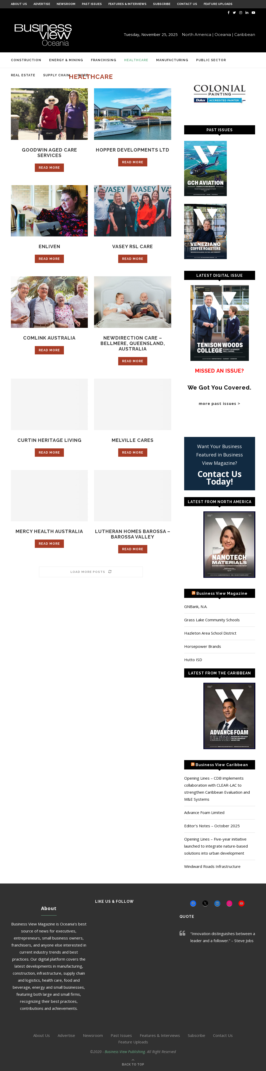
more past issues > (219, 403)
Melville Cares (133, 440)
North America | (198, 34)
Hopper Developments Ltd (132, 150)
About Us (19, 4)
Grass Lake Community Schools (212, 619)
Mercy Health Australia (49, 531)
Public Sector (211, 60)
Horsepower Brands (202, 646)
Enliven (49, 246)
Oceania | (224, 34)
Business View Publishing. (126, 1051)
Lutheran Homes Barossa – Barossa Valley (132, 534)
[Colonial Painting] (219, 94)
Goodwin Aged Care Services (49, 152)
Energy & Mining (66, 60)
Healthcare (136, 60)
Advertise (42, 4)
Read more (49, 168)
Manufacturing (172, 60)
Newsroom (66, 4)
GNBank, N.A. (195, 606)
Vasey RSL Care (132, 246)
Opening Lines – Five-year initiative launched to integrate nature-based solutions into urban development (216, 846)
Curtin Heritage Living (49, 440)
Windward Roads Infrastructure (212, 866)
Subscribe (161, 4)
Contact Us (187, 4)
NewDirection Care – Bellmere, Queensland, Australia (132, 343)
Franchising (103, 60)
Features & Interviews (127, 4)
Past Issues (92, 4)
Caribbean (244, 34)
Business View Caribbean (222, 765)
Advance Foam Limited (204, 812)
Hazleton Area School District (210, 633)
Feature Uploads (218, 4)
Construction (26, 60)
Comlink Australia (49, 338)
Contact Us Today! (219, 477)
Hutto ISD (193, 659)
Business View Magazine (222, 593)
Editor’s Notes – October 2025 (212, 825)
